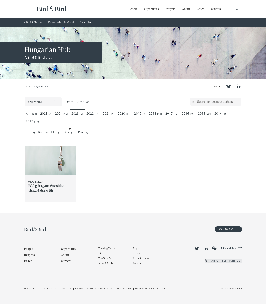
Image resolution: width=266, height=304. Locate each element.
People (133, 9)
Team (69, 102)
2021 (108, 114)
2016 (188, 114)
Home (27, 86)
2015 (204, 114)
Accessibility (124, 288)
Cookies (47, 288)
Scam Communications (100, 288)
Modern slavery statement (151, 288)
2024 (61, 114)
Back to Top (228, 229)
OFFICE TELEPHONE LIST (223, 260)
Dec (83, 132)
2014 (221, 114)
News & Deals (105, 263)
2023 (77, 114)
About (186, 9)
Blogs (136, 248)
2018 (155, 114)
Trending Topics (106, 248)
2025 (46, 114)
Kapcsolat (85, 22)
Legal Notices (63, 288)
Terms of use (31, 288)
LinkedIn (239, 86)
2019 (140, 114)
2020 (124, 114)
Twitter (228, 86)
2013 (32, 121)
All (31, 114)
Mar (56, 132)
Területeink (42, 102)
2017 (171, 114)
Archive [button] (83, 102)
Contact (137, 263)
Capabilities (151, 9)
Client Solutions (141, 258)
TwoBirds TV (104, 258)
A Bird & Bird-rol (33, 22)
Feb (43, 132)
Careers (216, 9)
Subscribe (228, 247)
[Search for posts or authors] (218, 102)
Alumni (136, 253)
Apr (70, 132)
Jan (30, 132)
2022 (93, 114)
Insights (170, 9)
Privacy (79, 288)
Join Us (101, 253)
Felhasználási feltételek (61, 22)
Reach (200, 9)
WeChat (214, 248)
